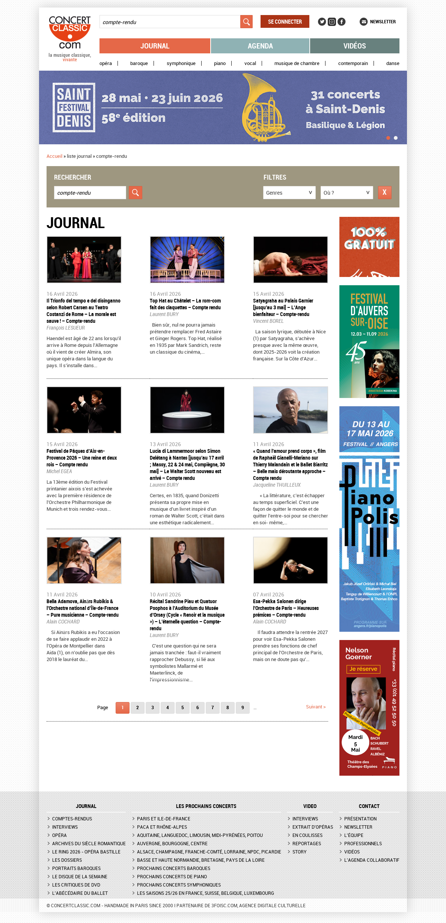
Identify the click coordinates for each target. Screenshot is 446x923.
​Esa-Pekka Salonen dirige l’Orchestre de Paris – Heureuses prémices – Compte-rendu (286, 608)
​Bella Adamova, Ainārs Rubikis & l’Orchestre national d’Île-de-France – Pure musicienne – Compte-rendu (83, 608)
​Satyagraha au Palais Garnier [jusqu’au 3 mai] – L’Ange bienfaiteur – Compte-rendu (283, 307)
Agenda (260, 46)
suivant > (316, 706)
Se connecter (285, 21)
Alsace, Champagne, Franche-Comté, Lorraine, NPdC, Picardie (209, 852)
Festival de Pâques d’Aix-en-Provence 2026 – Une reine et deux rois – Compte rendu (82, 457)
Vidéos (355, 46)
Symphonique (181, 63)
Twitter (322, 22)
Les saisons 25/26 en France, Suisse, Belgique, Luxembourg (205, 893)
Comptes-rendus (72, 819)
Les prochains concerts (206, 806)
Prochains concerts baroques (173, 868)
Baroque (139, 63)
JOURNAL (86, 806)
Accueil (54, 156)
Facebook (342, 22)
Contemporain (353, 63)
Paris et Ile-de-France (163, 819)
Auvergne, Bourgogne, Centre (172, 843)
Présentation (360, 819)
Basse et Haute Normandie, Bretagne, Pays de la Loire (201, 860)
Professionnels (363, 843)
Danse (392, 63)
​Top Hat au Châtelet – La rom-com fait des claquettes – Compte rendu (185, 304)
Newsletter (383, 21)
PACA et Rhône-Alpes (162, 827)
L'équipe (353, 835)
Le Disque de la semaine (79, 876)
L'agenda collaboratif (371, 860)
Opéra (105, 63)
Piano (220, 63)
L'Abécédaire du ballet (80, 893)
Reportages (306, 843)
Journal (155, 46)
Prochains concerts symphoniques (179, 885)
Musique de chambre (296, 63)
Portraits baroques (76, 868)
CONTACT (369, 806)
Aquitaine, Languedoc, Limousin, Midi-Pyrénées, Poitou (200, 835)
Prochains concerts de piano (172, 876)
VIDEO (309, 806)
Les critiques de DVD (76, 885)
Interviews (65, 827)
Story (299, 852)
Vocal (250, 63)
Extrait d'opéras (312, 827)
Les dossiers (67, 860)
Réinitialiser (385, 192)
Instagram (332, 22)
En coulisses (307, 835)
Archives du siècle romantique (89, 843)
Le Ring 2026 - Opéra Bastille (86, 852)
